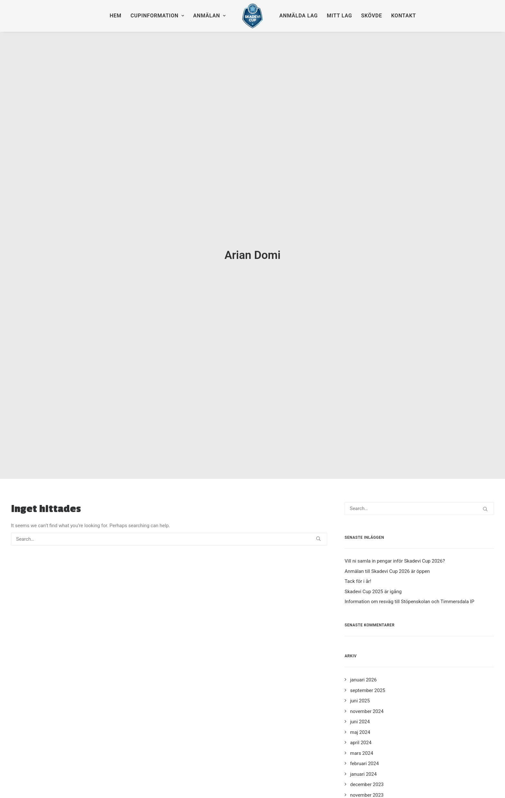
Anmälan (209, 16)
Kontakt (403, 16)
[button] (318, 442)
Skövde (371, 16)
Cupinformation (157, 16)
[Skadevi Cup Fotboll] (252, 16)
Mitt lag (339, 16)
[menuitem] (115, 16)
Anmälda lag (298, 16)
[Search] (169, 443)
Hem (115, 16)
